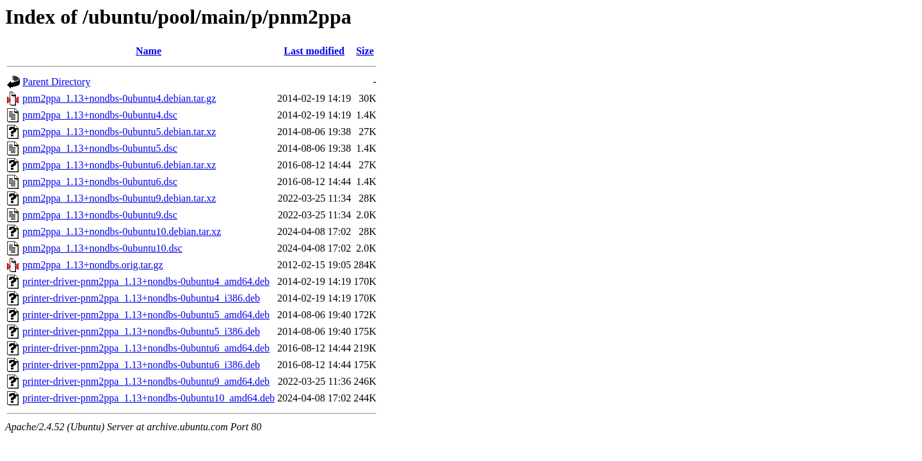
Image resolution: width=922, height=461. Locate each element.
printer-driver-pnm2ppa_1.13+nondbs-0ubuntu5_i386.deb (141, 331)
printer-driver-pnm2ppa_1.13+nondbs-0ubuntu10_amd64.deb (148, 397)
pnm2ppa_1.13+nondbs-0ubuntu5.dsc (99, 148)
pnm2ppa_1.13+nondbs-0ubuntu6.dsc (99, 181)
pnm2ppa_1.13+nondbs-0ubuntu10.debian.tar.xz (121, 231)
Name (148, 50)
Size (365, 50)
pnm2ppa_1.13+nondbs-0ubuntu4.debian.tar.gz (119, 98)
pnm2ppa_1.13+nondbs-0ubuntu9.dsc (99, 214)
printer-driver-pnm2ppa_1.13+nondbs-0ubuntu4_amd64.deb (146, 281)
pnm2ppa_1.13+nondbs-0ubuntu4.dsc (99, 114)
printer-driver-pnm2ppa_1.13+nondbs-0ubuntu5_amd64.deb (146, 314)
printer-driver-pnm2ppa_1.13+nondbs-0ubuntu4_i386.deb (141, 298)
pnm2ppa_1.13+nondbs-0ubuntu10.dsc (102, 248)
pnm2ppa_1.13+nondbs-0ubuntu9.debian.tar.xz (119, 198)
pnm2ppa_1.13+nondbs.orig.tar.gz (92, 264)
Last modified (314, 50)
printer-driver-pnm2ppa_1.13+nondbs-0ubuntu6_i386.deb (141, 364)
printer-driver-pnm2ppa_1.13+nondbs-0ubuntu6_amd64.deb (146, 348)
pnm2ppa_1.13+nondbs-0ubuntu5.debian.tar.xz (119, 131)
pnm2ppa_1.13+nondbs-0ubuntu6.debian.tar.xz (119, 164)
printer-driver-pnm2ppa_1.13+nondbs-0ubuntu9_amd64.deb (146, 381)
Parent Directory (56, 81)
